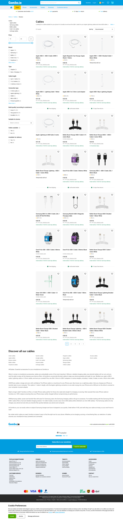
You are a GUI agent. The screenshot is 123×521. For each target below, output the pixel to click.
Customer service (62, 7)
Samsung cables (14, 25)
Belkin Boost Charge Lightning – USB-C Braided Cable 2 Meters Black (75, 330)
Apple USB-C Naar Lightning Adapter (101, 92)
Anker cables (12, 356)
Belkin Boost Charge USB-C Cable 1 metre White (100, 251)
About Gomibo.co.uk (41, 499)
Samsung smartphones (41, 462)
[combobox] (60, 3)
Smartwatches (92, 468)
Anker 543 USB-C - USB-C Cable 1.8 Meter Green (46, 294)
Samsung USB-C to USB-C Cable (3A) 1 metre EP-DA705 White (48, 215)
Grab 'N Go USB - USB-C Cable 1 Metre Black (74, 294)
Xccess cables (93, 356)
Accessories (33, 7)
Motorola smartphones (41, 465)
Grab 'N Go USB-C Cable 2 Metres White (75, 171)
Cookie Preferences (72, 500)
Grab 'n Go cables (14, 29)
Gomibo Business (40, 475)
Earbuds (91, 465)
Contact (91, 473)
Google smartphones (40, 467)
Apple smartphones (40, 461)
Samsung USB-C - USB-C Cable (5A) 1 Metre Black (101, 172)
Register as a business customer (43, 476)
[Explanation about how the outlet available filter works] (19, 128)
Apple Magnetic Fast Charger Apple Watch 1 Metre (74, 57)
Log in (94, 2)
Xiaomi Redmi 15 (13, 467)
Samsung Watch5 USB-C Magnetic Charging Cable (73, 215)
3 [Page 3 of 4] (75, 344)
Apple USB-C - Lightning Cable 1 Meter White (47, 93)
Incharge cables (14, 31)
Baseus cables (12, 360)
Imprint (53, 499)
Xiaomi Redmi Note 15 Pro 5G (16, 468)
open (107, 424)
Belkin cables (13, 27)
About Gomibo (65, 475)
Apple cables (13, 23)
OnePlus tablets (65, 467)
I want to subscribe (80, 446)
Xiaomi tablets (65, 464)
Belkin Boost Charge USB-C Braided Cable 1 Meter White (100, 215)
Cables (15, 17)
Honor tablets (65, 465)
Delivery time (12, 478)
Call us (90, 475)
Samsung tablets (66, 461)
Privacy (49, 499)
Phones (38, 459)
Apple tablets (65, 462)
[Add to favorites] (58, 37)
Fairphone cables (13, 364)
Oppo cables (66, 358)
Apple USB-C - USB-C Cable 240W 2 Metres (46, 57)
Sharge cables (66, 362)
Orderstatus (12, 476)
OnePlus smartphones (41, 464)
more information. (76, 497)
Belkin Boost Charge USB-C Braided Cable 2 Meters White (100, 330)
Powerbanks (91, 464)
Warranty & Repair (13, 482)
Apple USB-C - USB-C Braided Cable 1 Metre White (101, 57)
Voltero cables (66, 364)
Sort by (91, 29)
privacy (50, 512)
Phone (24, 7)
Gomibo (64, 473)
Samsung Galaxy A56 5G (15, 464)
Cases (90, 461)
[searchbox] (59, 2)
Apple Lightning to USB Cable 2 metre (47, 135)
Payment (11, 475)
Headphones (92, 467)
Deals (17, 7)
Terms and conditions (62, 499)
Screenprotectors (92, 462)
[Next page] (83, 344)
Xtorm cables (93, 358)
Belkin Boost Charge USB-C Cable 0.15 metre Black (74, 136)
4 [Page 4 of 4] (79, 344)
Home (10, 17)
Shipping (11, 479)
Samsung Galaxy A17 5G (15, 462)
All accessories (92, 470)
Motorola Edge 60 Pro (14, 470)
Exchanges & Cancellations (15, 481)
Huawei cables (39, 362)
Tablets (42, 7)
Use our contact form (93, 476)
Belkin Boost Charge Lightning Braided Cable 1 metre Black (101, 294)
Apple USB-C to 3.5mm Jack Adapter (74, 92)
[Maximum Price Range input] (23, 39)
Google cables (39, 358)
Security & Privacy (66, 476)
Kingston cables (67, 356)
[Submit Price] (31, 39)
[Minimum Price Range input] (12, 39)
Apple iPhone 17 (13, 461)
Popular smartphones (16, 459)
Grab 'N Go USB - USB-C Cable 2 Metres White (48, 251)
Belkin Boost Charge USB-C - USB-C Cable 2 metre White (100, 136)
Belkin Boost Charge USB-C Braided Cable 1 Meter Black (47, 330)
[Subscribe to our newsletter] (54, 446)
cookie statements (60, 512)
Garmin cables (39, 356)
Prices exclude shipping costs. (77, 496)
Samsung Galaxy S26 (14, 465)
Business (88, 2)
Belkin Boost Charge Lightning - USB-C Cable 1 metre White (47, 172)
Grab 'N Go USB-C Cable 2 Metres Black (75, 250)
